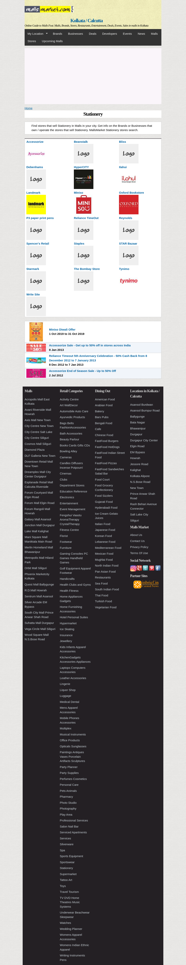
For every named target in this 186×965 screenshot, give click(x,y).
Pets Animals (68, 790)
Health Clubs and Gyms (75, 584)
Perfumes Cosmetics (73, 779)
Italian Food (102, 524)
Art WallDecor (69, 405)
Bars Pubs (101, 417)
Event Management (72, 509)
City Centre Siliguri (37, 437)
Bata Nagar (137, 422)
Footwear (66, 541)
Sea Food (101, 583)
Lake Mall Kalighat (37, 531)
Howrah (135, 458)
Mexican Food (104, 553)
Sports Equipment (71, 856)
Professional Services (74, 820)
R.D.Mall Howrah (36, 590)
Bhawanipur (138, 428)
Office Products (70, 740)
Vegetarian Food (105, 607)
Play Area (66, 814)
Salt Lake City (139, 514)
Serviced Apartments (73, 832)
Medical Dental (69, 701)
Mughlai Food (104, 559)
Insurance (66, 635)
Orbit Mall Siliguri (36, 568)
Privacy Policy (139, 547)
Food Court (102, 479)
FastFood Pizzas (106, 463)
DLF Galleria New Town (40, 455)
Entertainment (69, 503)
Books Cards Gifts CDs (75, 445)
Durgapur (136, 434)
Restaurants (103, 577)
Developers (109, 33)
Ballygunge (137, 416)
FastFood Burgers (106, 441)
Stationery (66, 868)
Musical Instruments (73, 734)
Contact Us (137, 541)
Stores (32, 41)
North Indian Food (106, 565)
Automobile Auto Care (74, 411)
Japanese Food (105, 529)
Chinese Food (104, 435)
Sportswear (67, 862)
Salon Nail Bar (69, 826)
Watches (65, 922)
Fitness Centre (69, 529)
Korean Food (103, 535)
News (141, 33)
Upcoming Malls (52, 41)
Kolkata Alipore (140, 476)
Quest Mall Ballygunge (39, 584)
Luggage (65, 695)
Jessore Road (139, 464)
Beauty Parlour (69, 439)
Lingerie (65, 684)
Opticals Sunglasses (73, 746)
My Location (36, 33)
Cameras (66, 457)
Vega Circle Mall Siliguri (40, 629)
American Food (105, 399)
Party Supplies (69, 772)
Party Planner (69, 767)
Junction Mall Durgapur (40, 525)
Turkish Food (103, 601)
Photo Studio (68, 802)
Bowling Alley (68, 451)
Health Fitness (69, 590)
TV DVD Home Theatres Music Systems (70, 902)
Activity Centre (69, 399)
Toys (63, 886)
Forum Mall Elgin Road (40, 503)
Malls (154, 33)
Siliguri (134, 520)
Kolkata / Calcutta (86, 20)
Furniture (66, 547)
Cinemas (65, 473)
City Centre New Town (39, 426)
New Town (137, 488)
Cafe (98, 429)
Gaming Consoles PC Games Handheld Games (74, 558)
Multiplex (65, 728)
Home (28, 108)
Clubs (63, 479)
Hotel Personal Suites (74, 617)
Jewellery (66, 641)
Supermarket (68, 874)
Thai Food (101, 595)
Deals (92, 33)
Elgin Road (137, 446)
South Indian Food (107, 589)
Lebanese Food (105, 541)
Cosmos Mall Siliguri (38, 443)
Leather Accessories (73, 678)
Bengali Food (103, 423)
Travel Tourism (69, 891)
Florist (64, 535)
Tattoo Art (66, 880)
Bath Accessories (71, 433)
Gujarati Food (104, 501)
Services (65, 838)
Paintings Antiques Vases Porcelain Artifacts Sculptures (72, 756)
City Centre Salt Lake (38, 432)
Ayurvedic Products (72, 417)
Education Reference (73, 491)
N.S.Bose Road (140, 481)
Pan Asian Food (105, 571)
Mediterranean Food (108, 547)
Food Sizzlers (104, 495)
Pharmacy (66, 796)
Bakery (99, 411)
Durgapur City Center (144, 440)
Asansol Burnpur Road (145, 410)
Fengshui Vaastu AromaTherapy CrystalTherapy (70, 520)
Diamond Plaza (35, 449)
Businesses (75, 33)
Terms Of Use (139, 553)
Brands (57, 33)
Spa (62, 850)
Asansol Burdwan (141, 404)
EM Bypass (137, 452)
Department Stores (72, 485)
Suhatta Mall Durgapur (39, 622)
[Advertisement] (93, 75)
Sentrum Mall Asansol (39, 596)
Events (127, 33)
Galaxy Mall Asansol (38, 519)
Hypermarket (68, 623)
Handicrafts (67, 578)
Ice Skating (67, 629)
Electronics (67, 497)
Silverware (66, 844)
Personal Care (69, 784)
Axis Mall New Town (38, 420)
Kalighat (135, 470)
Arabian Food (104, 405)
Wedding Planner (71, 928)
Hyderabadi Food (106, 507)
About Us (136, 535)
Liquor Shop (68, 690)
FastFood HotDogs (107, 447)
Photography (68, 808)
